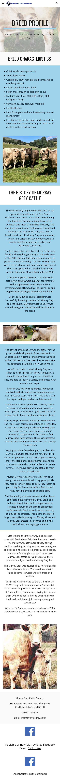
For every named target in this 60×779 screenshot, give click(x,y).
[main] (30, 24)
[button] (3, 3)
